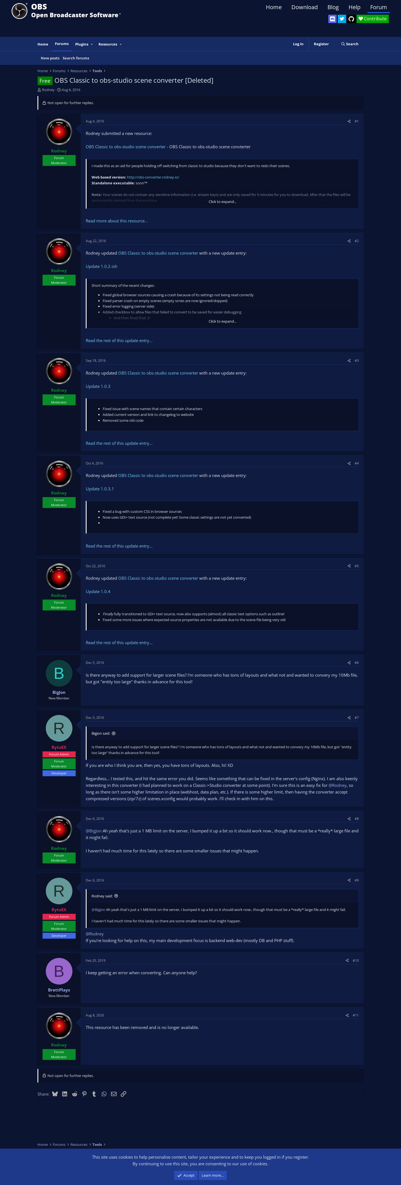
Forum (378, 7)
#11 (356, 1015)
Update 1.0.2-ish (101, 266)
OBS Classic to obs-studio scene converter (126, 146)
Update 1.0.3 (98, 386)
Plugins (81, 44)
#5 (357, 566)
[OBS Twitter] (342, 19)
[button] (92, 44)
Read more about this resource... (117, 221)
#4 (357, 463)
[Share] (349, 121)
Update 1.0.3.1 (100, 488)
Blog (333, 7)
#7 (357, 717)
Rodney (48, 89)
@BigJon (94, 830)
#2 (357, 240)
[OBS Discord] (332, 19)
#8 (357, 818)
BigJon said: (101, 733)
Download (304, 7)
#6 (357, 662)
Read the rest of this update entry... (119, 340)
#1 (357, 121)
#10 (356, 960)
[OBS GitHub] (351, 19)
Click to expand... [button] (222, 201)
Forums (62, 43)
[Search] (350, 44)
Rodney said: (102, 895)
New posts (50, 58)
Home (274, 7)
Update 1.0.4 (98, 591)
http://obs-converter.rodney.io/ (153, 177)
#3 (357, 360)
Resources (108, 44)
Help (354, 7)
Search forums (76, 58)
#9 (357, 880)
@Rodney (338, 785)
